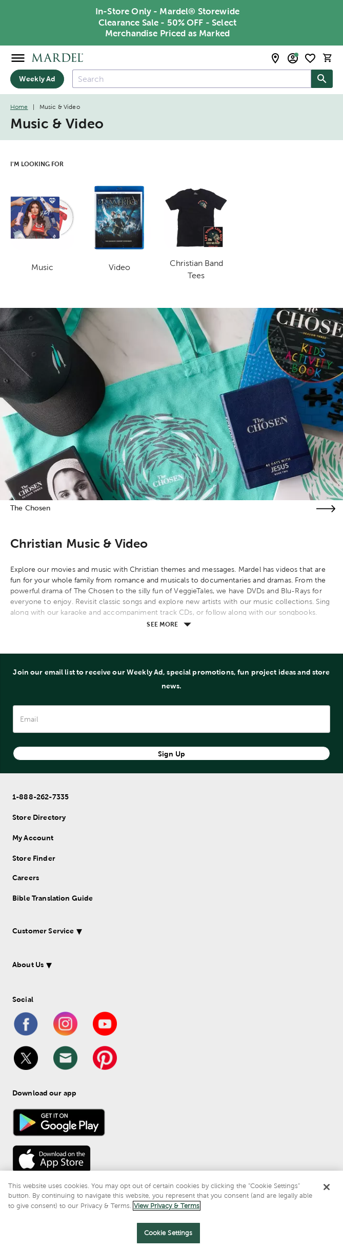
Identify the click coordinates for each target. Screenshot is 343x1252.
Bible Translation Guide (52, 898)
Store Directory (39, 817)
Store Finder (33, 858)
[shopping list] (310, 58)
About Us (28, 964)
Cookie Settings (168, 1233)
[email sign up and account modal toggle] (293, 58)
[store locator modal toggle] (275, 58)
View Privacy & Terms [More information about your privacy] (166, 1206)
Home (19, 106)
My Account (33, 838)
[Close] (326, 1187)
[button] (158, 933)
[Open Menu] (18, 57)
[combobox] (191, 79)
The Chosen (30, 508)
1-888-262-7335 (40, 797)
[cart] (327, 58)
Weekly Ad (37, 79)
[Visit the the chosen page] (325, 509)
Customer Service (43, 931)
